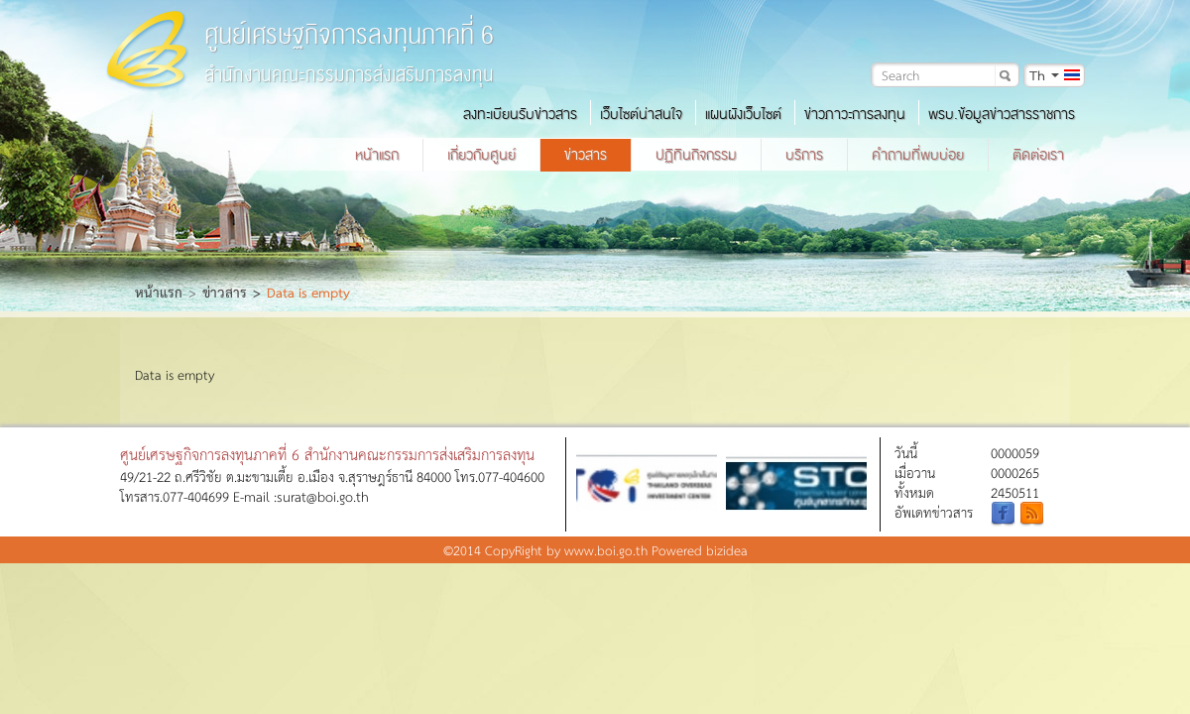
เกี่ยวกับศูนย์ (481, 155)
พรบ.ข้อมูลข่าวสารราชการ (1001, 114)
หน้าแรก (377, 155)
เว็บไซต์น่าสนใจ (641, 114)
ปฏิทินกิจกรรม (696, 155)
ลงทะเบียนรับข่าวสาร (520, 114)
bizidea (727, 549)
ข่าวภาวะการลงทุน (854, 114)
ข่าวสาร (585, 155)
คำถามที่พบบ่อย (918, 155)
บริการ (804, 155)
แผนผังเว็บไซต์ (743, 114)
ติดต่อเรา (1038, 155)
